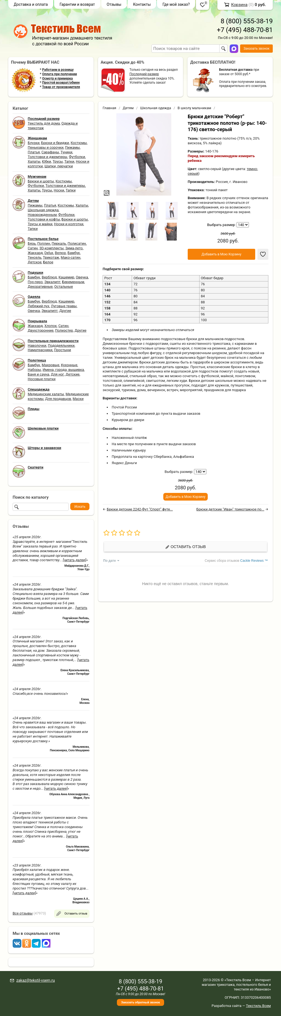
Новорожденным (42, 215)
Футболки (77, 157)
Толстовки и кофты (44, 219)
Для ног (57, 374)
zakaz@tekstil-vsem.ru (35, 980)
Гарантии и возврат (77, 4)
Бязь (32, 243)
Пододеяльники (61, 345)
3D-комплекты (51, 248)
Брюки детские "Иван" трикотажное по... (230, 509)
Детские (73, 374)
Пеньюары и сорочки (45, 147)
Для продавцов (58, 399)
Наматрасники (40, 350)
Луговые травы (64, 306)
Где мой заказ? (176, 4)
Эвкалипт (52, 282)
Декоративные (40, 286)
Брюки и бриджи (55, 143)
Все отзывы (23, 913)
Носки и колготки (68, 224)
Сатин (33, 248)
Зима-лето (74, 248)
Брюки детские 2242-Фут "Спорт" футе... (140, 509)
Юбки (46, 161)
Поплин (43, 243)
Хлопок (50, 326)
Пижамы (72, 147)
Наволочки (37, 345)
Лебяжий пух (38, 306)
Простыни (62, 350)
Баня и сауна (38, 374)
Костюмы (79, 143)
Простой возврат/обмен (61, 82)
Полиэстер (64, 330)
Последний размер (144, 74)
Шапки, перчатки (58, 166)
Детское (34, 262)
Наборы (34, 370)
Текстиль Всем (258, 1006)
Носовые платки (41, 379)
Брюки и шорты (41, 181)
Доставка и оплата (31, 4)
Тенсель (34, 257)
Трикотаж (51, 257)
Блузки (34, 143)
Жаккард (35, 253)
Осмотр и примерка (57, 78)
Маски (78, 399)
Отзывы (114, 4)
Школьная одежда (43, 210)
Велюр (60, 253)
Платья (34, 152)
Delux (48, 253)
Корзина (239, 4)
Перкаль (59, 243)
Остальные (63, 286)
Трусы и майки (40, 224)
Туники (66, 152)
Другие (65, 311)
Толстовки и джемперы (47, 157)
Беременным (73, 282)
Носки (59, 190)
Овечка (82, 277)
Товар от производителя (61, 87)
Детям (128, 108)
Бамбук (74, 253)
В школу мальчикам (194, 108)
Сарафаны (50, 152)
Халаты (34, 161)
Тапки (69, 161)
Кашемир (66, 277)
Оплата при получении (59, 74)
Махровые (50, 365)
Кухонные (69, 365)
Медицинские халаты (46, 394)
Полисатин (77, 243)
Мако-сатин (70, 257)
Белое (48, 262)
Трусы (58, 161)
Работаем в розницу (58, 70)
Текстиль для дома (44, 123)
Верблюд (49, 277)
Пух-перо (35, 282)
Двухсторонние (41, 330)
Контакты (142, 4)
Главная (109, 108)
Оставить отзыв (185, 546)
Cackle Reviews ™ (254, 561)
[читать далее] (74, 560)
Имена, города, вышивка (63, 370)
